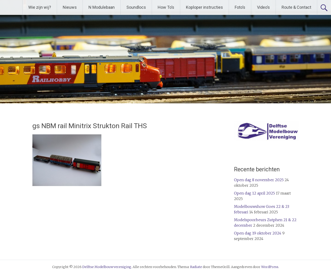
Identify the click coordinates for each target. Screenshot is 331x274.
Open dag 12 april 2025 (254, 193)
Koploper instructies (204, 7)
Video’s (263, 7)
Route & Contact (296, 7)
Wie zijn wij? (39, 7)
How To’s (166, 7)
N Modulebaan (101, 7)
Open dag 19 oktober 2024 (257, 233)
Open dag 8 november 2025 (259, 180)
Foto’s (240, 7)
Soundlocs (136, 7)
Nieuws (70, 7)
